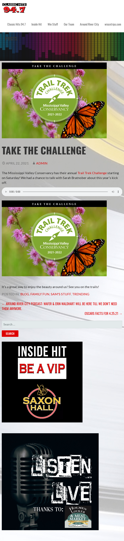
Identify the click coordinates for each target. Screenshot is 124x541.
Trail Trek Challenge (92, 173)
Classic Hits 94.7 (16, 24)
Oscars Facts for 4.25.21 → (103, 313)
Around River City (89, 24)
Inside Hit (36, 24)
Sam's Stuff (61, 294)
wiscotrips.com (113, 24)
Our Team (69, 24)
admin (41, 163)
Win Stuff (53, 24)
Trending (80, 294)
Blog (24, 294)
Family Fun (39, 294)
